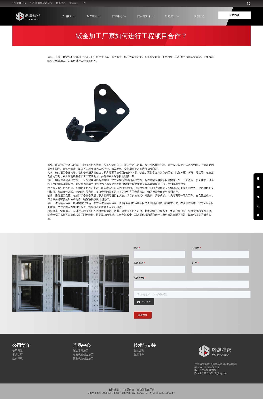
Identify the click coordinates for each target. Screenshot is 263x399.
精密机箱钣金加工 (83, 354)
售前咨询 (139, 350)
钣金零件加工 (80, 350)
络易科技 (129, 389)
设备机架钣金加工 (83, 358)
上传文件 (144, 301)
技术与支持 (143, 16)
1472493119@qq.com (41, 3)
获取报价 (234, 15)
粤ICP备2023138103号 (162, 392)
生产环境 (17, 358)
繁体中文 (73, 3)
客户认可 (17, 354)
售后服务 (139, 354)
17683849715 (19, 3)
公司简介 (67, 16)
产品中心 (117, 16)
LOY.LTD (142, 392)
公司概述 (17, 350)
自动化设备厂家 (146, 389)
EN (84, 3)
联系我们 (60, 3)
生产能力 (92, 16)
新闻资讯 (170, 16)
